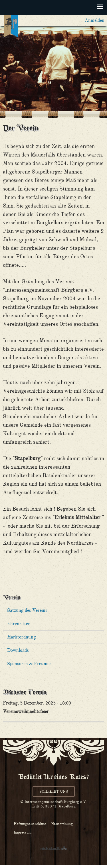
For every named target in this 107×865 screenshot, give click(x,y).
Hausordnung (62, 823)
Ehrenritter (18, 623)
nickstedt (53, 848)
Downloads (18, 650)
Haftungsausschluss (30, 823)
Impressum (22, 832)
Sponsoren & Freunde (29, 663)
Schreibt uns (53, 791)
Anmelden (94, 20)
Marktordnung (21, 637)
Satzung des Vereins (27, 610)
